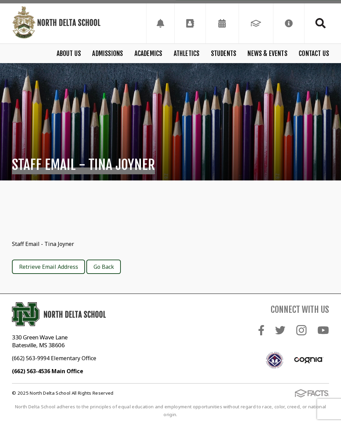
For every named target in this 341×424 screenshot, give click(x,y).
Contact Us (314, 53)
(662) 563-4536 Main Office (47, 371)
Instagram (301, 330)
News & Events (267, 53)
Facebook (261, 330)
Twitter (280, 330)
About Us (69, 53)
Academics (148, 53)
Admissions (107, 53)
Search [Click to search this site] (320, 23)
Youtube (323, 330)
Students (224, 53)
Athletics (187, 53)
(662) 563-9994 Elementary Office (54, 358)
